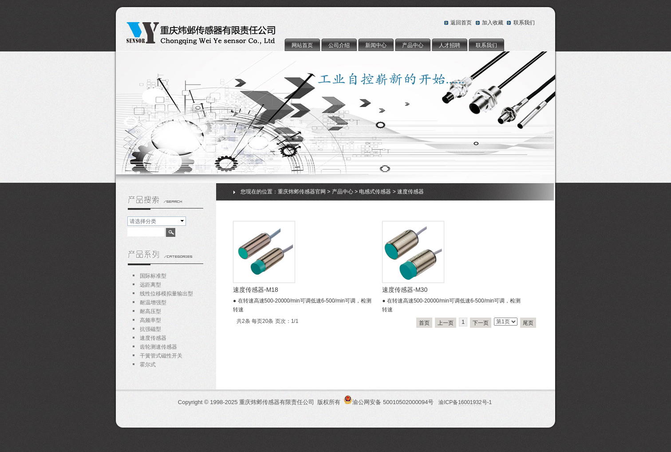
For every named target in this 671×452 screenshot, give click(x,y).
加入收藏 (492, 23)
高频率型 (150, 320)
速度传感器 (410, 192)
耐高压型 (150, 311)
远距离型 (150, 285)
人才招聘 (449, 45)
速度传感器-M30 (404, 289)
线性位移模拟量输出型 (166, 294)
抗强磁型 (150, 329)
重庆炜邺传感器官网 (302, 192)
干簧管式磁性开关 (161, 356)
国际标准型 (153, 276)
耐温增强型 (153, 302)
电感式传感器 (375, 192)
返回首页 (461, 23)
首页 (424, 323)
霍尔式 (148, 365)
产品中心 (412, 45)
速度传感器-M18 (255, 289)
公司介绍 (339, 45)
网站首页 (302, 45)
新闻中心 (376, 45)
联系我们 (524, 23)
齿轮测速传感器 (158, 347)
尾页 (528, 323)
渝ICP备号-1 (465, 402)
